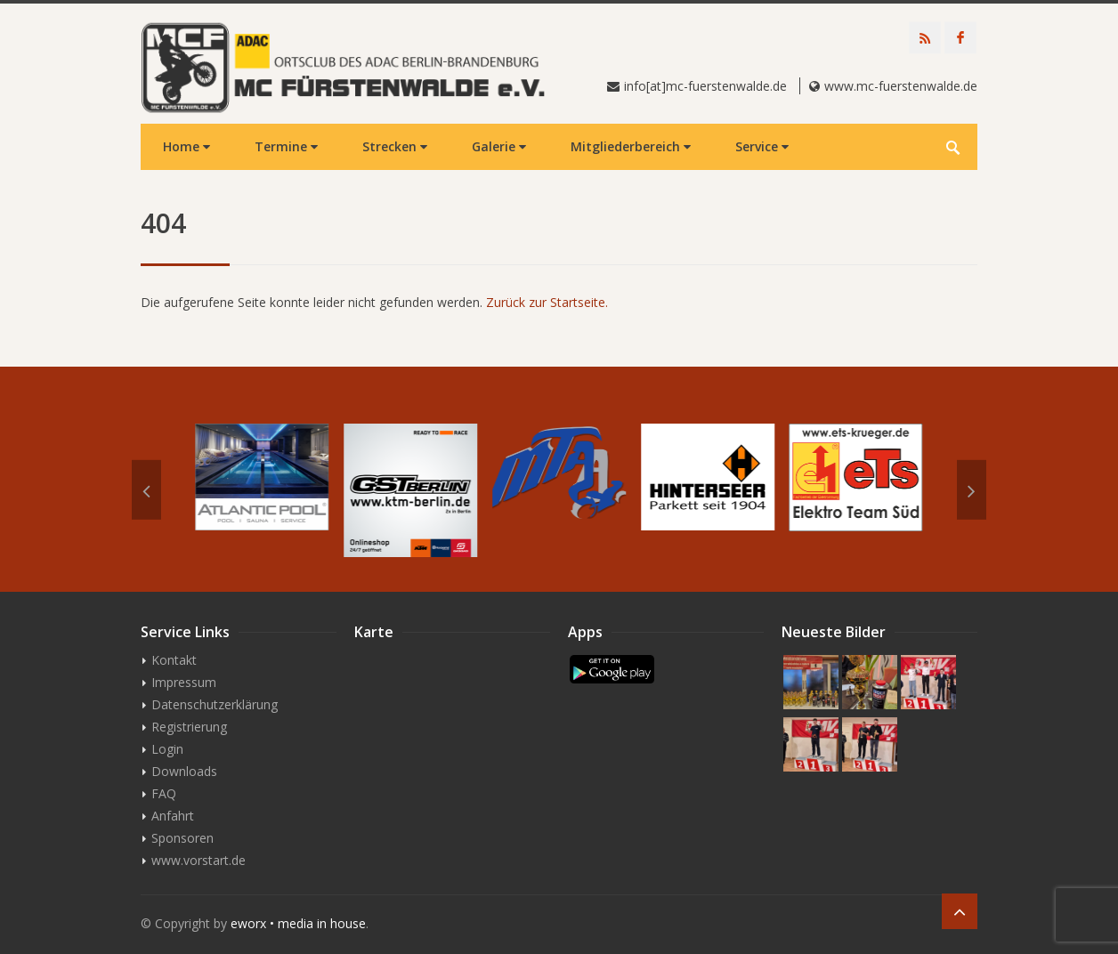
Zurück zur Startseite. (547, 302)
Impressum (183, 682)
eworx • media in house (298, 923)
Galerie (499, 146)
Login (167, 748)
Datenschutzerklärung (214, 704)
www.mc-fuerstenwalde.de (900, 85)
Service (762, 146)
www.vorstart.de (198, 860)
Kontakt (174, 659)
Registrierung (189, 726)
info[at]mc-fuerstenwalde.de (705, 85)
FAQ (163, 793)
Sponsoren (182, 837)
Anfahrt (172, 815)
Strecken (394, 146)
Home (186, 146)
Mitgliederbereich (631, 146)
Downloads (184, 771)
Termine (286, 146)
